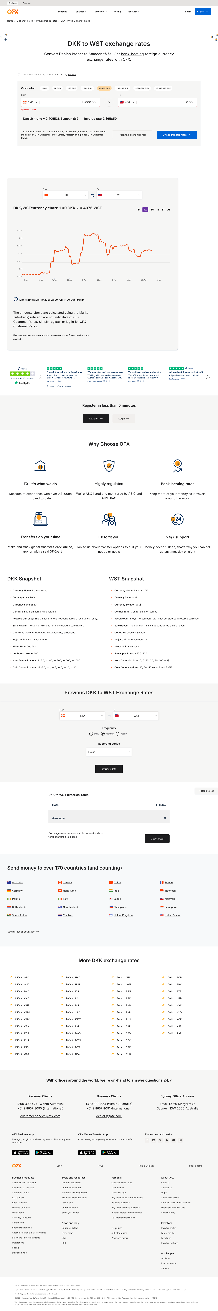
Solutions (81, 11)
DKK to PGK (124, 998)
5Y (163, 209)
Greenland (69, 632)
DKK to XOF (175, 1019)
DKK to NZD (124, 977)
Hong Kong (69, 890)
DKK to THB (124, 1054)
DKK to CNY (22, 1019)
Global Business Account (24, 1182)
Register (202, 11)
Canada (67, 882)
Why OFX (99, 11)
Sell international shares (123, 1217)
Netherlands (19, 907)
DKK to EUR (22, 1040)
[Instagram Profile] (180, 1140)
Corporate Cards (20, 1192)
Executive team (168, 1263)
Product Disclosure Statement (176, 1202)
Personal (27, 3)
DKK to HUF (73, 984)
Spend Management (22, 1227)
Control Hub (18, 1222)
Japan (117, 898)
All (168, 209)
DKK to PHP (124, 1005)
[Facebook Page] (147, 1140)
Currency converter (71, 1187)
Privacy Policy (168, 1212)
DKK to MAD (73, 1033)
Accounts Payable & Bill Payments (29, 1232)
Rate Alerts (67, 1202)
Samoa (141, 632)
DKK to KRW (73, 1019)
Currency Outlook (70, 1228)
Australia (17, 882)
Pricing (117, 11)
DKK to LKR (73, 1026)
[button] (44, 88)
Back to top (206, 790)
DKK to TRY (175, 984)
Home (10, 20)
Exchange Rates (25, 20)
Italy (65, 898)
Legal (164, 1192)
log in (80, 134)
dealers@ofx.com (109, 1116)
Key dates (166, 1238)
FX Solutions (18, 1197)
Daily (96, 733)
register (70, 134)
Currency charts (70, 1207)
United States (172, 915)
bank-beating (132, 54)
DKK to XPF (174, 1026)
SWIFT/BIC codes (70, 1212)
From (23, 94)
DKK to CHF (22, 1005)
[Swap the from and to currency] (109, 102)
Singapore (171, 907)
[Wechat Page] (167, 1140)
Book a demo (195, 1165)
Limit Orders (18, 1212)
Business (12, 3)
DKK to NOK (73, 1054)
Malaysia (170, 898)
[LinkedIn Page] (153, 1140)
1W (145, 209)
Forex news (67, 1233)
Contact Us (166, 1187)
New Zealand (70, 907)
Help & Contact (146, 1165)
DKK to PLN (124, 1019)
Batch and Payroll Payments (26, 1237)
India (116, 890)
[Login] (188, 11)
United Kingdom (123, 915)
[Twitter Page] (160, 1140)
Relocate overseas (120, 1202)
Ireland (16, 898)
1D (138, 209)
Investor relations (169, 1243)
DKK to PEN (124, 991)
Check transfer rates (121, 1182)
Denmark (40, 632)
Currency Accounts (21, 1217)
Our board (166, 1258)
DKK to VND (175, 1005)
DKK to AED (22, 977)
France (169, 882)
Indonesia (170, 890)
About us (165, 1182)
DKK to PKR (124, 1012)
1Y (158, 209)
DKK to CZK (22, 1026)
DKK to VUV (175, 1012)
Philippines (120, 907)
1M (152, 209)
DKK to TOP (175, 977)
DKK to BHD (22, 991)
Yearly (124, 733)
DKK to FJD (22, 1047)
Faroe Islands (54, 632)
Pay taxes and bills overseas (125, 1207)
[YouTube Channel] (173, 1140)
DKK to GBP (22, 1054)
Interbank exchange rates (74, 1192)
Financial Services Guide (173, 1207)
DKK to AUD (22, 984)
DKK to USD (175, 998)
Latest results (167, 1233)
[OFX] (12, 11)
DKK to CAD (22, 998)
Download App (19, 1252)
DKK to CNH (22, 1012)
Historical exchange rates (74, 1197)
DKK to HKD (73, 977)
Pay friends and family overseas (127, 1197)
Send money (117, 1187)
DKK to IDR (72, 991)
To (119, 94)
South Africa (19, 915)
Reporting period (109, 743)
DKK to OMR (124, 984)
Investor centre (168, 1228)
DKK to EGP (22, 1033)
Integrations (18, 1242)
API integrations (119, 1233)
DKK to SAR (124, 1026)
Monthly (110, 733)
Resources (133, 11)
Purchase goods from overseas (126, 1212)
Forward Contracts (21, 1207)
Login (59, 1165)
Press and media (119, 1238)
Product (62, 11)
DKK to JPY (73, 1012)
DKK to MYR (73, 1047)
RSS (64, 1243)
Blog (64, 1238)
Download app (118, 1192)
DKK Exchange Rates (46, 20)
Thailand (68, 915)
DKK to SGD (124, 1047)
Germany (17, 890)
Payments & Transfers (23, 1187)
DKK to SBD (124, 1033)
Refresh (72, 74)
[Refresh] (19, 74)
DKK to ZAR (175, 1033)
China (117, 882)
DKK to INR (72, 1005)
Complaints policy (170, 1197)
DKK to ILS (72, 998)
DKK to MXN (73, 1040)
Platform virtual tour (71, 1182)
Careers (165, 1268)
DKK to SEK (124, 1040)
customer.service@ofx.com (40, 1116)
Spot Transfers (19, 1202)
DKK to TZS (174, 991)
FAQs (100, 1165)
